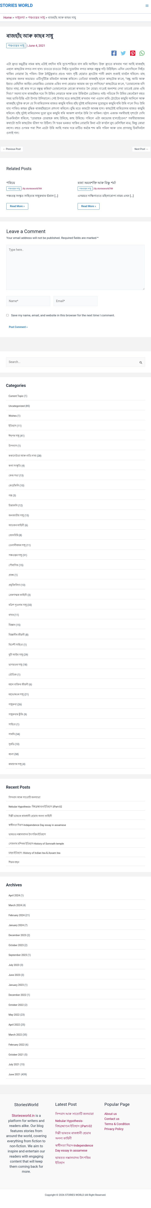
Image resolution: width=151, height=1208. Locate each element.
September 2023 (18, 953)
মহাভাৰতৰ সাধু (16, 692)
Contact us (111, 1117)
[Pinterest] (132, 53)
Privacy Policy (113, 1126)
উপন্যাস (13, 443)
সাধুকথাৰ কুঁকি (16, 712)
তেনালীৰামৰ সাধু (17, 543)
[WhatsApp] (142, 53)
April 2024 (14, 893)
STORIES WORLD (15, 5)
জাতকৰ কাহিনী (16, 523)
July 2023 (14, 963)
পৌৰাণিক (13, 563)
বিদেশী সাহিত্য (16, 643)
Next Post (141, 148)
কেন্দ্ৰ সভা (14, 473)
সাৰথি (12, 732)
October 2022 (16, 1003)
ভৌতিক (13, 672)
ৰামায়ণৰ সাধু (15, 762)
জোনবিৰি (13, 533)
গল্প (10, 493)
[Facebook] (114, 53)
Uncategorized (17, 404)
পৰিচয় (10, 182)
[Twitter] (123, 53)
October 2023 (16, 943)
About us (110, 1112)
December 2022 (17, 993)
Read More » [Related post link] (17, 205)
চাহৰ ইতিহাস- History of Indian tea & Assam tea (34, 851)
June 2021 (14, 1072)
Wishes (13, 414)
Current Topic (16, 394)
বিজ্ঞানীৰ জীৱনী (17, 633)
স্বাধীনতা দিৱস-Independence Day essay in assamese (37, 823)
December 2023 (17, 933)
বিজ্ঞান (12, 623)
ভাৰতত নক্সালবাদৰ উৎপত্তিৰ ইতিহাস (27, 832)
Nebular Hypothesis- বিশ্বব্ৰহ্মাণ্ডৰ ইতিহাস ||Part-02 (35, 804)
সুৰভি (11, 742)
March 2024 (15, 903)
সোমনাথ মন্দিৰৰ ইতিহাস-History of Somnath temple (36, 841)
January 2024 (16, 923)
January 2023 (16, 983)
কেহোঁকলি (14, 483)
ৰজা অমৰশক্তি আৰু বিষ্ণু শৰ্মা (96, 182)
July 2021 (14, 1062)
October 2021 (16, 1052)
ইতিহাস (12, 424)
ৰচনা (11, 752)
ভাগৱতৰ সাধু (15, 662)
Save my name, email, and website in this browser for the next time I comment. (63, 313)
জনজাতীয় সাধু (16, 513)
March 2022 (15, 1032)
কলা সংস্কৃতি (15, 463)
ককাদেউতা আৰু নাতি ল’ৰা (22, 453)
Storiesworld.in (23, 1114)
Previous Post (12, 148)
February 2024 (17, 913)
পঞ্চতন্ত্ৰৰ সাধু (16, 45)
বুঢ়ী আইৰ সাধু (16, 652)
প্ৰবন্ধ (11, 573)
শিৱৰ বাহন (14, 860)
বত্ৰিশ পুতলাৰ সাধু (18, 603)
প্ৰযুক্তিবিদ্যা (14, 583)
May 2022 (14, 1013)
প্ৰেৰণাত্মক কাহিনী (18, 593)
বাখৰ (11, 613)
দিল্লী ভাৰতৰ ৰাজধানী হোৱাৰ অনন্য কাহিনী (30, 814)
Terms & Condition (117, 1121)
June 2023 (14, 973)
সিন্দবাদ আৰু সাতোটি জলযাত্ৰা (24, 795)
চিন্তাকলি (13, 503)
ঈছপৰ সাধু (14, 434)
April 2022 (14, 1023)
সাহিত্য (12, 722)
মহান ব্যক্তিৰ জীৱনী (18, 682)
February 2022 (17, 1042)
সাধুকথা (13, 702)
